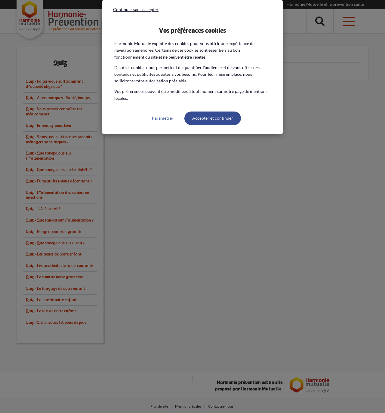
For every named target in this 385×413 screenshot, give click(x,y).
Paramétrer (163, 118)
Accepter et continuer (212, 118)
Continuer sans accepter (136, 9)
